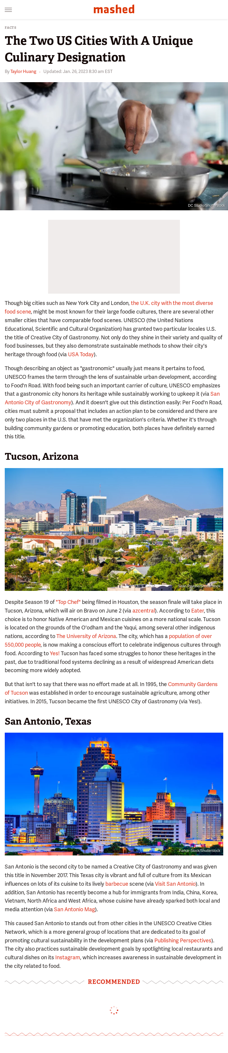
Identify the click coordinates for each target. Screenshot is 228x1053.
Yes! (55, 653)
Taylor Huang (23, 71)
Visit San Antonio (175, 883)
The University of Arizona (86, 636)
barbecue (116, 883)
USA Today (81, 354)
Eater (197, 610)
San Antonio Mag (74, 909)
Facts (11, 27)
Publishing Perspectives (182, 940)
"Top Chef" (68, 602)
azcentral (143, 610)
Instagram (67, 957)
